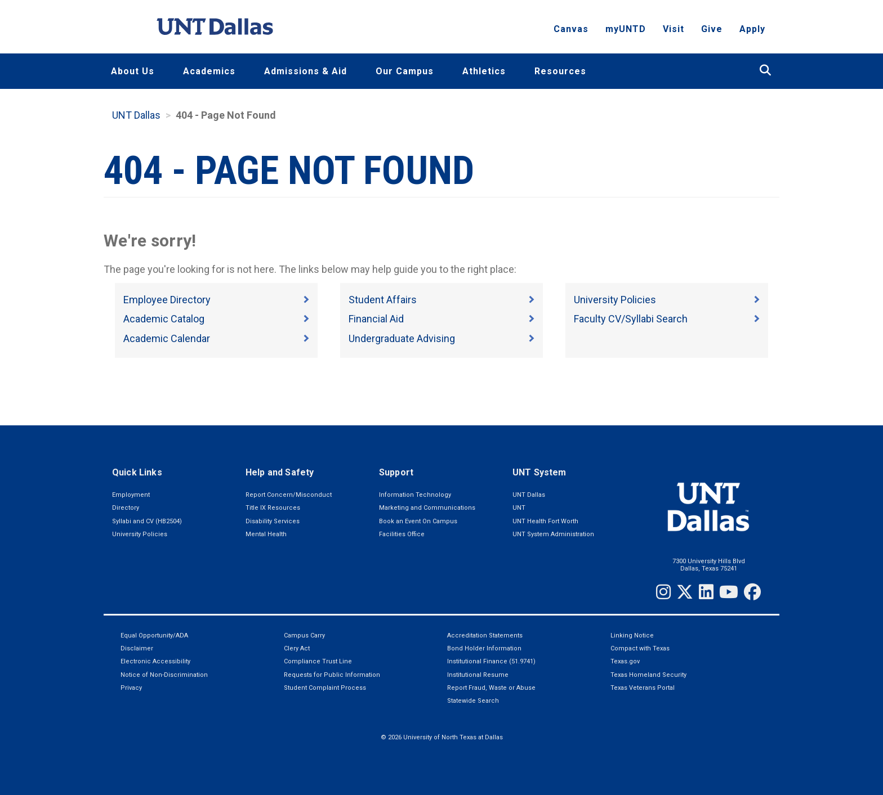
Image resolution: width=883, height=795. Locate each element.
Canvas (571, 31)
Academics (209, 71)
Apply (752, 31)
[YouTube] (728, 591)
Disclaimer (137, 648)
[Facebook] (752, 591)
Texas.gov (625, 661)
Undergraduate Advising (402, 338)
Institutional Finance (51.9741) (491, 661)
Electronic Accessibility (155, 661)
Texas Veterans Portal (642, 687)
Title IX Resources (273, 507)
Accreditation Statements (485, 635)
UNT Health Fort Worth (545, 521)
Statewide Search (473, 700)
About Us (132, 71)
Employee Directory (167, 300)
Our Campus (405, 71)
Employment (131, 494)
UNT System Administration (553, 534)
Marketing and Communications (427, 507)
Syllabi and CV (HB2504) (147, 521)
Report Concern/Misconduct (289, 494)
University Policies (615, 300)
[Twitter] (684, 591)
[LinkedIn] (706, 591)
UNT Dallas (136, 115)
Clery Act (297, 648)
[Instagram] (663, 591)
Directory (125, 507)
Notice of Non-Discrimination (164, 675)
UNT (518, 507)
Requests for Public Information (332, 675)
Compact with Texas (640, 648)
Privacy (131, 687)
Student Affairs (383, 300)
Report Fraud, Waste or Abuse (491, 687)
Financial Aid (376, 319)
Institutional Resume (478, 675)
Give (712, 31)
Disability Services (273, 521)
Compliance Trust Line (318, 661)
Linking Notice (632, 635)
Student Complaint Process (325, 687)
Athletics (484, 71)
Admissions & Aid (305, 71)
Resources (560, 71)
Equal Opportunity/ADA (154, 635)
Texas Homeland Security (648, 675)
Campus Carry (304, 635)
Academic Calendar (166, 338)
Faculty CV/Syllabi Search (631, 319)
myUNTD (625, 31)
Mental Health (266, 534)
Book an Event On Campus (418, 521)
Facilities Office (402, 534)
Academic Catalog (163, 319)
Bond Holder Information (484, 648)
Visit (673, 31)
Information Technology (415, 494)
